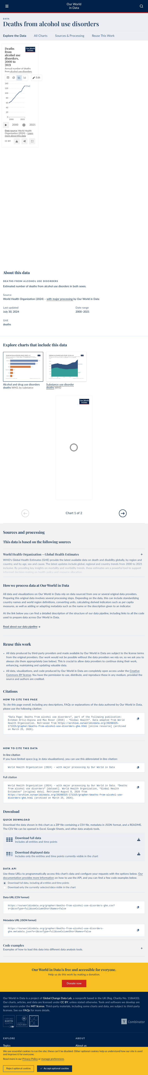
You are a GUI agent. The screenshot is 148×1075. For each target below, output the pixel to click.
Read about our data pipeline (21, 626)
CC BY (49, 261)
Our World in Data (74, 6)
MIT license (37, 1012)
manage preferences (52, 1059)
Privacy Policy (30, 1059)
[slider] (26, 250)
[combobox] (141, 6)
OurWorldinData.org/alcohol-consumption (24, 261)
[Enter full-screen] (140, 259)
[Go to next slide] (123, 513)
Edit (127, 61)
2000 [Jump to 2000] (17, 250)
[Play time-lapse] (8, 250)
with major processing (60, 299)
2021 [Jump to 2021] (138, 250)
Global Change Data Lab (57, 1004)
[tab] (13, 61)
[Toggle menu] (7, 6)
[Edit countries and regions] (125, 61)
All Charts (40, 35)
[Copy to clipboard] (134, 719)
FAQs (26, 1016)
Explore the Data (14, 35)
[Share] (132, 259)
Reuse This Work (103, 35)
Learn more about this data (73, 257)
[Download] (125, 259)
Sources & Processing (69, 35)
